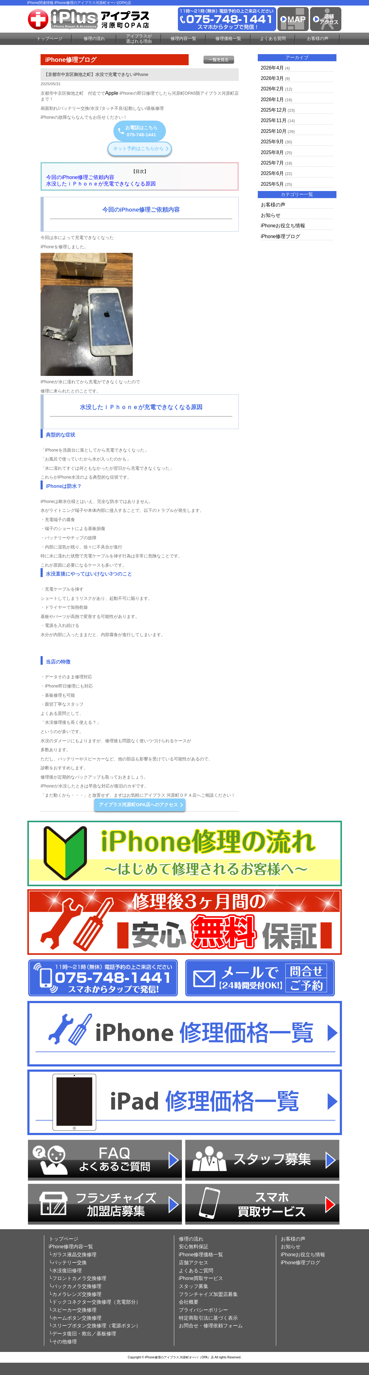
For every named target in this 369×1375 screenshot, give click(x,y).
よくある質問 (273, 38)
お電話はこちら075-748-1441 (138, 131)
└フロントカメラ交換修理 (77, 1278)
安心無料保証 (193, 1246)
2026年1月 (272, 99)
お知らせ (271, 215)
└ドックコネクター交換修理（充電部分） (95, 1302)
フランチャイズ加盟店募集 (208, 1294)
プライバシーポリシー (203, 1310)
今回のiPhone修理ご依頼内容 (80, 177)
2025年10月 (274, 131)
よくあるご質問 (196, 1270)
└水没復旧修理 (65, 1270)
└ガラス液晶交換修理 (72, 1254)
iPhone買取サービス (201, 1278)
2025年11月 (274, 120)
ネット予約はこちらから (141, 148)
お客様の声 (317, 38)
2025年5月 (272, 184)
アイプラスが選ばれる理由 (139, 39)
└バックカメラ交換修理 (75, 1286)
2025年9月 (272, 141)
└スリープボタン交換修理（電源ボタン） (95, 1325)
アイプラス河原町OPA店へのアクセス (141, 804)
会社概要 (188, 1302)
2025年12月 (274, 110)
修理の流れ (94, 38)
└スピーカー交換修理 (72, 1310)
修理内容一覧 (183, 38)
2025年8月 (272, 152)
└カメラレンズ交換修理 (75, 1294)
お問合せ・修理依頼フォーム (211, 1325)
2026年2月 (272, 88)
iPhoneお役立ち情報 (283, 225)
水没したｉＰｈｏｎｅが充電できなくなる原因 (101, 184)
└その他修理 (63, 1341)
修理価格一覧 (228, 38)
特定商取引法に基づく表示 (208, 1318)
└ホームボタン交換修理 (75, 1318)
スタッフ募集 (193, 1286)
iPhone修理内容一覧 (71, 1246)
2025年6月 (272, 173)
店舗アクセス (193, 1262)
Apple (111, 93)
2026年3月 (272, 78)
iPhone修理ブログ (280, 236)
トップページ (49, 38)
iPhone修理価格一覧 (201, 1254)
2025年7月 (272, 162)
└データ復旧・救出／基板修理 (82, 1333)
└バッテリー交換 (68, 1262)
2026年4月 (272, 67)
